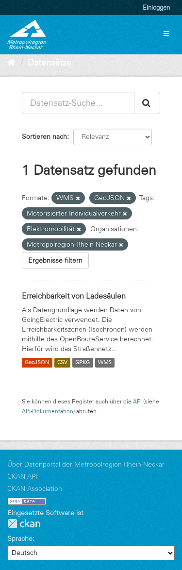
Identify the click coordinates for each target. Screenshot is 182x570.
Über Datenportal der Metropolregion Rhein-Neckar (86, 464)
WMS (105, 362)
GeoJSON (37, 362)
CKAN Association (34, 488)
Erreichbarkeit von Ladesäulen (74, 296)
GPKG (82, 362)
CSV (62, 362)
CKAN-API (22, 476)
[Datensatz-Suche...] (78, 103)
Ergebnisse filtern (55, 260)
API (137, 401)
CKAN (23, 524)
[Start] (11, 62)
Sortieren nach (44, 136)
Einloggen (156, 7)
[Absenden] (147, 103)
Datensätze (49, 62)
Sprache (20, 538)
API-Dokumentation (47, 411)
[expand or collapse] (166, 33)
